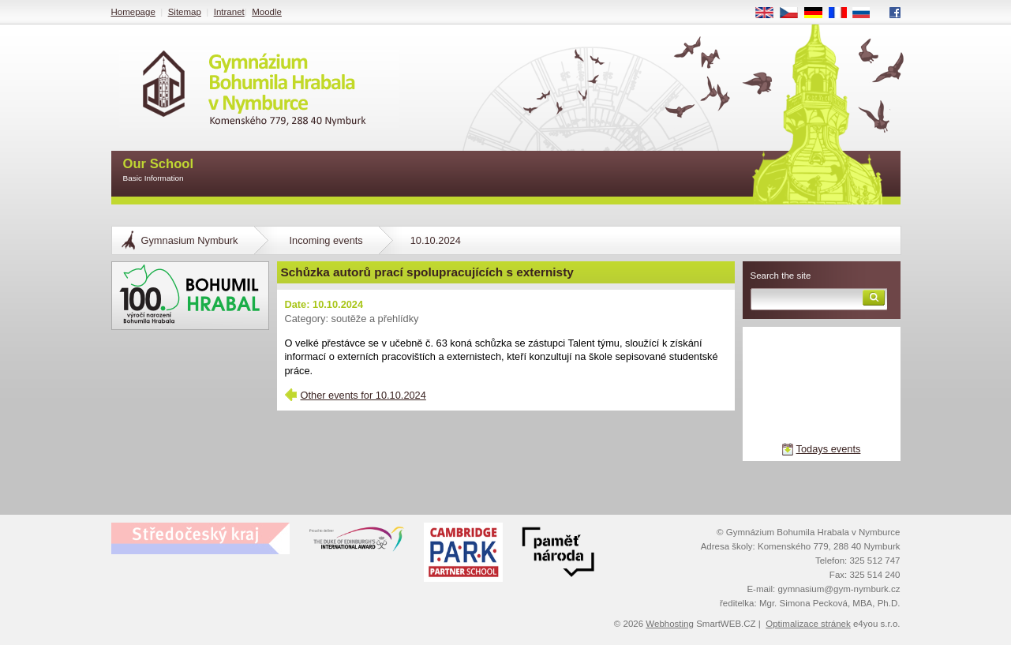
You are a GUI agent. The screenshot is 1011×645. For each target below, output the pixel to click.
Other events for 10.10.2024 (363, 395)
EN (769, 13)
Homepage (133, 12)
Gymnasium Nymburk (189, 240)
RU (867, 13)
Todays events (828, 449)
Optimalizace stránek (808, 623)
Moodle (267, 12)
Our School (158, 171)
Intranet (229, 12)
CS (794, 13)
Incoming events (326, 240)
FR (842, 13)
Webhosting (670, 623)
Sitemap (184, 12)
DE (818, 13)
